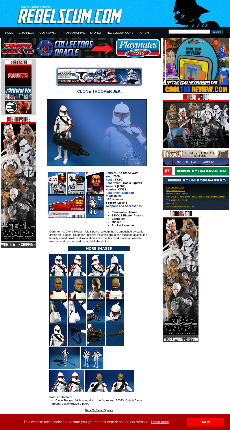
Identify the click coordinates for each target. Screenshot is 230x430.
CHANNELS (26, 32)
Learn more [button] (160, 422)
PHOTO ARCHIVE (73, 32)
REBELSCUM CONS (120, 32)
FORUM (144, 32)
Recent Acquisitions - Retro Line (180, 206)
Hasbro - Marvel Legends (177, 194)
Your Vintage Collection (176, 200)
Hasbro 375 (171, 203)
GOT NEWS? (47, 32)
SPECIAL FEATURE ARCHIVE (196, 162)
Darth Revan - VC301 (175, 190)
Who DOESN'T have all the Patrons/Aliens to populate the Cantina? (195, 197)
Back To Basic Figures (99, 410)
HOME (9, 32)
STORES (96, 32)
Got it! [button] (205, 422)
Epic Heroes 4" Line (175, 187)
